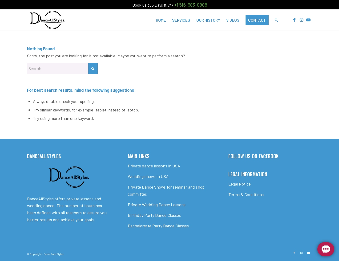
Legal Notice (239, 183)
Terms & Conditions (246, 194)
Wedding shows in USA (148, 176)
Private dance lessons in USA (154, 165)
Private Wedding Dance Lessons (157, 204)
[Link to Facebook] (294, 19)
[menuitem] (161, 20)
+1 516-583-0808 (190, 5)
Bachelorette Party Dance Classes (158, 225)
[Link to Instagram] (301, 19)
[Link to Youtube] (308, 19)
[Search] (276, 20)
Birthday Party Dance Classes (154, 215)
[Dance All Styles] (47, 20)
